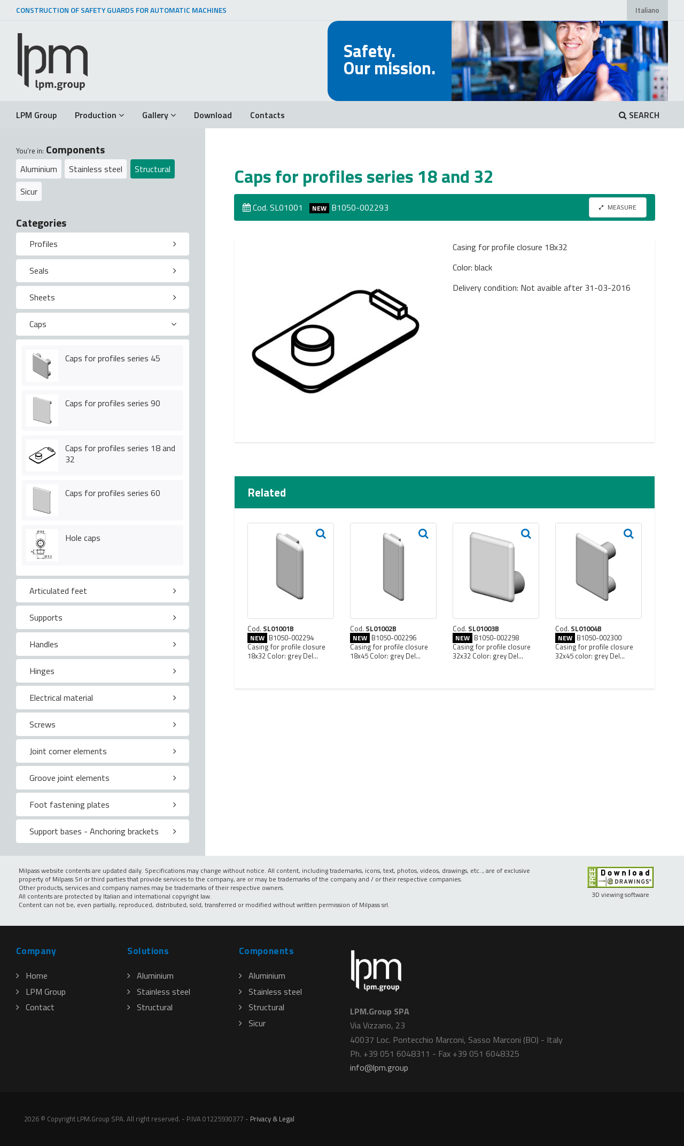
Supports (46, 617)
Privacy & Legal (272, 1118)
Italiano (647, 10)
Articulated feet (58, 590)
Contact (35, 1007)
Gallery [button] (159, 115)
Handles (43, 644)
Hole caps (82, 537)
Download (213, 115)
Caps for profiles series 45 (112, 358)
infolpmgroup (379, 1067)
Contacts (267, 115)
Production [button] (99, 115)
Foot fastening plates (69, 804)
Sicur (28, 191)
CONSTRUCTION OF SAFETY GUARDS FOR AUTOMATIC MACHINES (121, 10)
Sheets (42, 297)
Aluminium (38, 168)
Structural (152, 168)
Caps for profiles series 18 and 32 (120, 454)
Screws (42, 724)
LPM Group (36, 115)
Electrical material (61, 697)
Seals (39, 270)
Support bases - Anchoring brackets (94, 831)
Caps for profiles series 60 (112, 492)
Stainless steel (95, 168)
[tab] (102, 244)
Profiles (43, 243)
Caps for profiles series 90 (112, 403)
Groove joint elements (69, 777)
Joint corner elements (68, 751)
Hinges (42, 670)
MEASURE (617, 207)
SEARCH (639, 115)
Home (32, 975)
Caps (37, 324)
